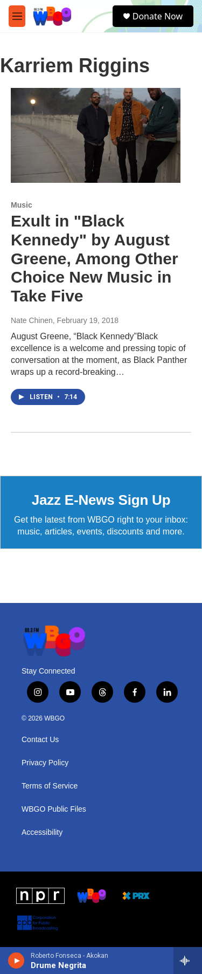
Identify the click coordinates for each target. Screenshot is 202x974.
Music (21, 205)
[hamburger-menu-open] (17, 16)
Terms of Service (50, 786)
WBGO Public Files (54, 809)
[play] (16, 960)
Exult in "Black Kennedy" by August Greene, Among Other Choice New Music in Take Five (94, 258)
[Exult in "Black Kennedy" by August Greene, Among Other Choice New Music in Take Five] (95, 135)
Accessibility (42, 832)
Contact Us (40, 740)
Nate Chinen (32, 320)
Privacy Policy (45, 763)
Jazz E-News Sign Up (101, 500)
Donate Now (158, 16)
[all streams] (187, 960)
